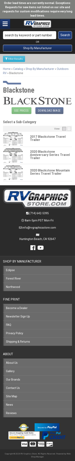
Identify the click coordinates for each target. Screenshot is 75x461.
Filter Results (14, 59)
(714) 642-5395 (39, 213)
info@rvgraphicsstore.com (39, 227)
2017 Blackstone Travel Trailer (48, 138)
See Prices (21, 110)
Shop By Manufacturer (37, 48)
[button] (37, 35)
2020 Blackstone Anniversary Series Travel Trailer (50, 155)
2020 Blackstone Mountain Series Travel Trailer (50, 172)
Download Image (49, 110)
